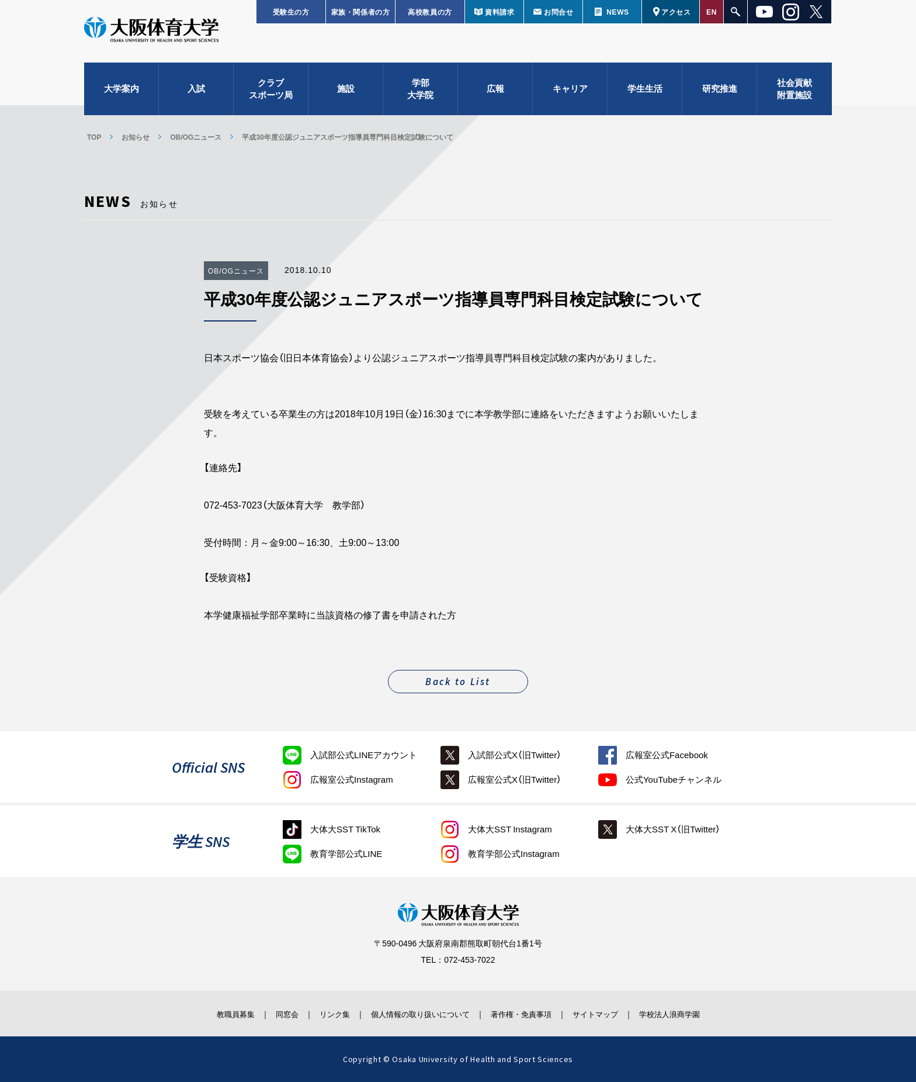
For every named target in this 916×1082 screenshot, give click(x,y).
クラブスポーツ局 (271, 93)
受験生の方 (291, 11)
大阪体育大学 (151, 36)
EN (711, 11)
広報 (495, 93)
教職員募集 (209, 1013)
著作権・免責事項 (528, 1013)
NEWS (617, 11)
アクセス (676, 11)
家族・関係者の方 (360, 11)
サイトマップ (611, 1013)
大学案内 (121, 93)
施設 (346, 93)
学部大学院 (420, 93)
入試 (196, 93)
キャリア (570, 93)
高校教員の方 (430, 11)
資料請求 (499, 11)
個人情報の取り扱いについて (417, 1013)
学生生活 (644, 93)
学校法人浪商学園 (694, 1013)
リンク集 (322, 1013)
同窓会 (267, 1013)
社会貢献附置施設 (794, 93)
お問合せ (558, 11)
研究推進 (719, 93)
